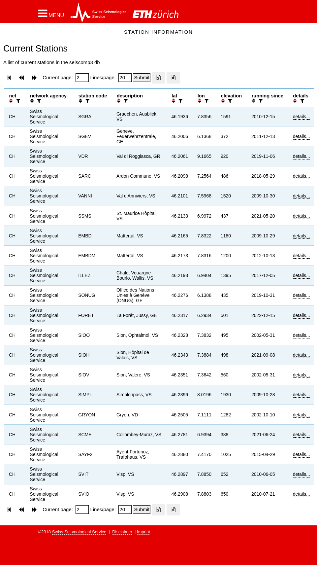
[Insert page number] (82, 77)
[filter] (17, 101)
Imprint (143, 531)
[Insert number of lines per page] (125, 77)
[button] (51, 13)
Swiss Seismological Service (79, 531)
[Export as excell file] (158, 78)
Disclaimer (122, 531)
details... (301, 116)
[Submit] (141, 77)
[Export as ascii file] (173, 78)
